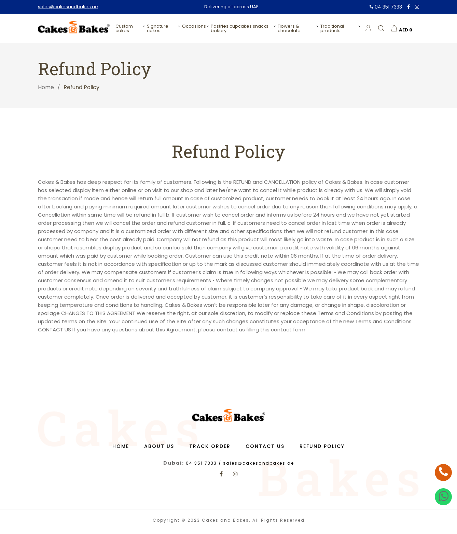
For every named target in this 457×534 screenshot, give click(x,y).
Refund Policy (322, 449)
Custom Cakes (124, 28)
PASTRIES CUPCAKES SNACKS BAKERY (239, 28)
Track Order (210, 449)
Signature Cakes (157, 28)
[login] (368, 28)
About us (159, 449)
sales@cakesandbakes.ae (68, 6)
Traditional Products (332, 28)
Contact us (265, 449)
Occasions (194, 26)
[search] (381, 28)
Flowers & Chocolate (289, 28)
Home (46, 87)
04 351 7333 (386, 6)
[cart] (401, 28)
